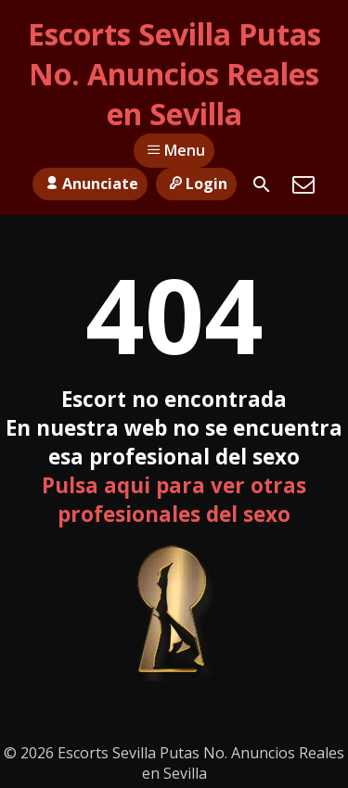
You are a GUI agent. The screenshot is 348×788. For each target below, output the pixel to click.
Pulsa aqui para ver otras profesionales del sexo (174, 499)
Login (196, 183)
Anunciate (90, 183)
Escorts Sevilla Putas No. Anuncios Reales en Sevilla (174, 73)
